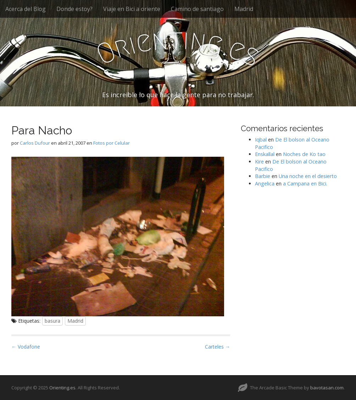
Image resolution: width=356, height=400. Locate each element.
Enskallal (264, 154)
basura (52, 320)
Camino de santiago (197, 9)
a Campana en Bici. (305, 183)
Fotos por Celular (111, 143)
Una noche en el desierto (308, 176)
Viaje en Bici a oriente (131, 9)
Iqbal (261, 139)
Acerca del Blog (25, 9)
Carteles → (217, 346)
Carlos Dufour (35, 143)
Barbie (262, 176)
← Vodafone (25, 346)
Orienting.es (62, 387)
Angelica (264, 183)
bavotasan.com (327, 387)
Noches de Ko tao (304, 154)
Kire (259, 161)
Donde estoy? (74, 9)
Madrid (243, 9)
